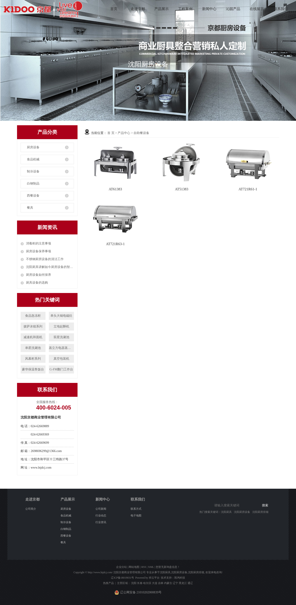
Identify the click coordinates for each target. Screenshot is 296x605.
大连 (154, 583)
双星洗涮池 (61, 337)
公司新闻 (100, 508)
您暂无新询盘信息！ (168, 567)
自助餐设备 (141, 133)
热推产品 (108, 583)
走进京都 (138, 9)
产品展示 (161, 9)
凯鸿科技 (179, 577)
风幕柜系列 (33, 358)
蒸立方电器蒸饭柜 (61, 348)
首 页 (111, 133)
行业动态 (100, 515)
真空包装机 (61, 358)
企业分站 (121, 567)
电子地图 (136, 515)
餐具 (30, 207)
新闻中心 (209, 9)
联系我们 (281, 9)
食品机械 (33, 159)
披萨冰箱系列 (33, 326)
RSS (143, 567)
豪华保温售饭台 (33, 369)
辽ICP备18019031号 (122, 577)
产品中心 (124, 133)
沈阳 (133, 583)
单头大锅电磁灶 (61, 315)
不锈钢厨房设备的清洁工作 (45, 259)
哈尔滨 (147, 583)
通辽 (190, 583)
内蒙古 (168, 583)
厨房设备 (33, 147)
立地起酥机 (61, 326)
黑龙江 (183, 583)
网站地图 (134, 567)
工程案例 (185, 9)
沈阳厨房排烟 (260, 512)
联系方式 (136, 508)
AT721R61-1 (247, 189)
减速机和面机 (33, 337)
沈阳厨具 (226, 512)
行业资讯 (100, 522)
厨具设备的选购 (37, 282)
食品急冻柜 (33, 315)
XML (151, 567)
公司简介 (30, 508)
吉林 (160, 583)
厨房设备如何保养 (38, 274)
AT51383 (181, 189)
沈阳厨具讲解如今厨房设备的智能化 (50, 267)
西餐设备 (33, 195)
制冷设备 (33, 171)
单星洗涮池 (33, 348)
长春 (140, 583)
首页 (113, 9)
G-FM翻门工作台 (61, 369)
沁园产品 (233, 9)
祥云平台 (154, 577)
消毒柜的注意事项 (38, 243)
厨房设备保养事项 (38, 251)
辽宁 (175, 583)
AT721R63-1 (115, 244)
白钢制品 (33, 183)
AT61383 (115, 189)
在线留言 (257, 9)
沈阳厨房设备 (242, 512)
